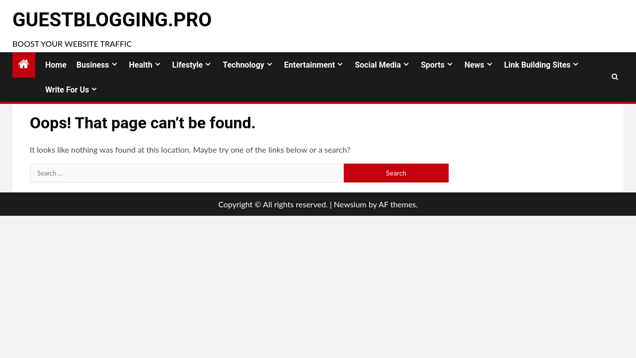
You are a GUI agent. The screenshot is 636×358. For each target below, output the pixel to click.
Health (141, 65)
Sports (433, 65)
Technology (243, 65)
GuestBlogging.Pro (112, 19)
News (474, 65)
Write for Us (67, 89)
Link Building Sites (537, 65)
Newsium (350, 204)
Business (93, 65)
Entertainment (309, 65)
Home (56, 65)
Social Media (378, 65)
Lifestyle (187, 65)
